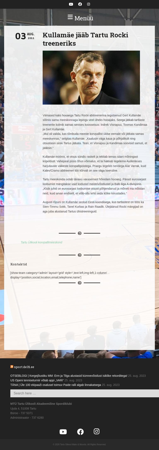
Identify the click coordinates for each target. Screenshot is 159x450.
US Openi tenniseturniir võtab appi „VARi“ (37, 380)
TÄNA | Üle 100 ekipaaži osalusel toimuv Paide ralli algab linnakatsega (55, 385)
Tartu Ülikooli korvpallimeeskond (41, 242)
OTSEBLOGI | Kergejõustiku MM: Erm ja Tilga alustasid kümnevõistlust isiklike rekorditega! (68, 375)
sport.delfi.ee (24, 367)
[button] (79, 18)
